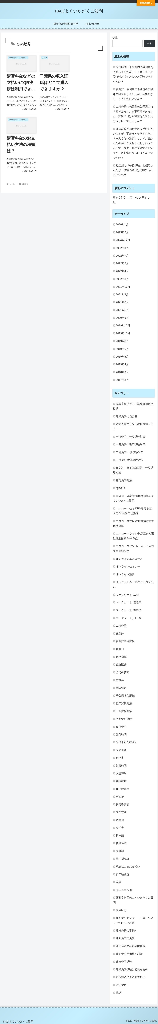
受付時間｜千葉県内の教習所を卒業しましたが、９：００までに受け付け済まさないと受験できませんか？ (133, 74)
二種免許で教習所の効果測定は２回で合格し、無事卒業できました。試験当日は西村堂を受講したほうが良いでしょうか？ (133, 113)
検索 (115, 37)
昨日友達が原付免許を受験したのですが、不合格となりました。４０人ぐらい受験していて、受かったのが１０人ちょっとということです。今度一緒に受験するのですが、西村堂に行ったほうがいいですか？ (133, 143)
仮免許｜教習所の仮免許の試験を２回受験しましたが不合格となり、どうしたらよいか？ (133, 94)
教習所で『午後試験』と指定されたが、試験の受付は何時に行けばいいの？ (133, 170)
